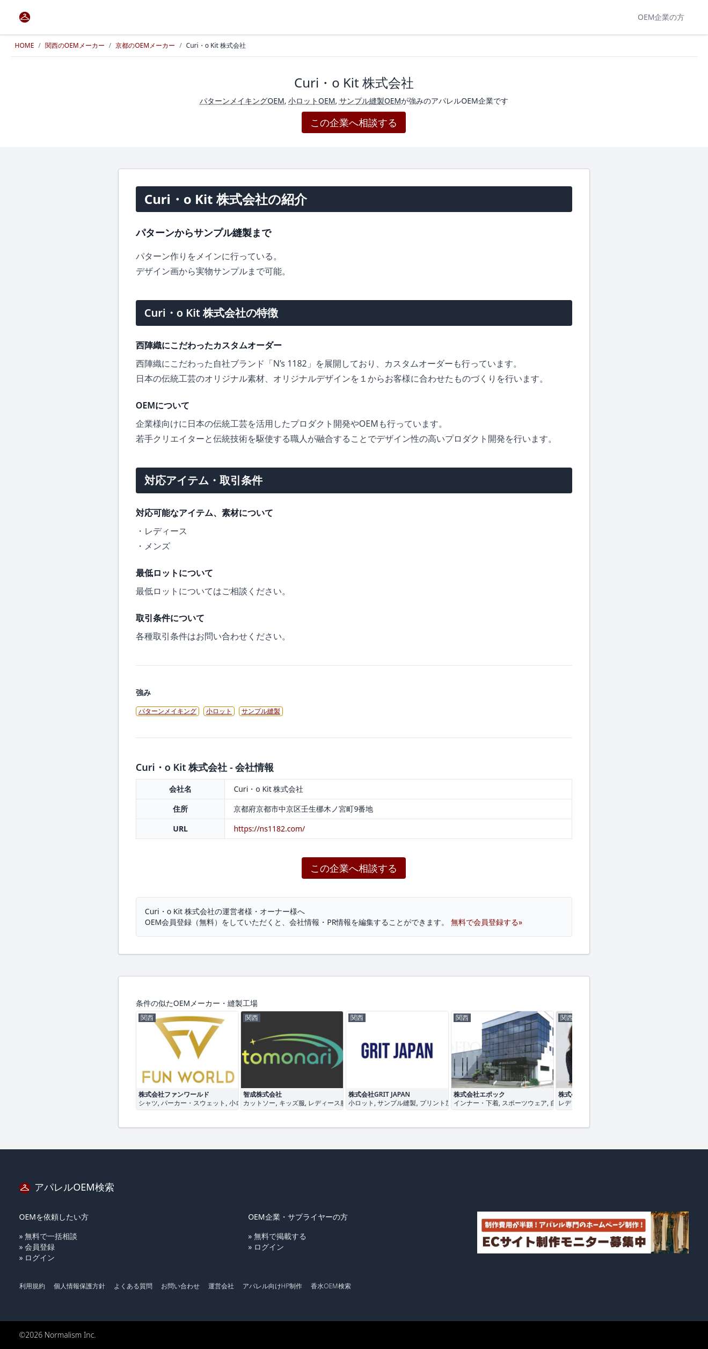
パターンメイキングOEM (242, 101)
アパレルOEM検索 (66, 1186)
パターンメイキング (167, 711)
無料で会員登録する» (486, 922)
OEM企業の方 (661, 17)
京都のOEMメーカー (145, 45)
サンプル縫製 (261, 711)
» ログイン (37, 1257)
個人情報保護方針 (79, 1285)
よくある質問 (133, 1285)
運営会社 (221, 1285)
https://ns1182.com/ (269, 828)
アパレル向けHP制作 (273, 1285)
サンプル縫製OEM (370, 101)
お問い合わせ (180, 1285)
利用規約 (32, 1285)
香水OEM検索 (331, 1285)
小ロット (219, 711)
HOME (24, 45)
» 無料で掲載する (277, 1236)
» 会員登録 (37, 1247)
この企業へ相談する (353, 122)
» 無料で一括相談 (48, 1236)
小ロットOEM (311, 101)
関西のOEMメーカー (75, 45)
